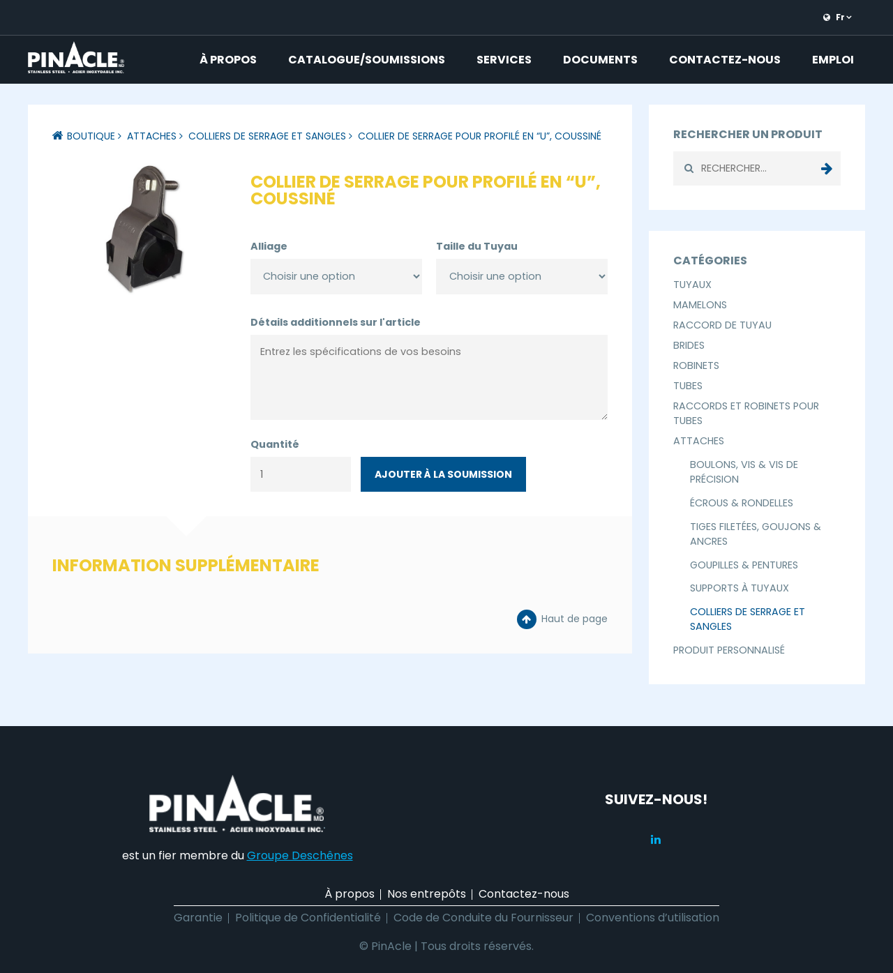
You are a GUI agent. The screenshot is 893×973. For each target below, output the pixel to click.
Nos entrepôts (426, 894)
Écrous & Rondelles (741, 503)
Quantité (274, 444)
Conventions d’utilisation (652, 918)
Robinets (696, 365)
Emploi (833, 60)
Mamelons (700, 305)
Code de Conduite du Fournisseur (483, 918)
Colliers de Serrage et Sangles (267, 136)
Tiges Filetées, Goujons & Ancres (755, 534)
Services (504, 60)
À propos (228, 60)
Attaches (152, 136)
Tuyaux (692, 285)
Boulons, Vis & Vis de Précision (744, 472)
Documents (600, 60)
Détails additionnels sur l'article (335, 322)
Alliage (268, 246)
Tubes (688, 386)
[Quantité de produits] (300, 474)
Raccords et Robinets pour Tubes (746, 413)
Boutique (91, 136)
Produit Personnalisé (729, 650)
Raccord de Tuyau (722, 325)
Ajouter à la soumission (443, 474)
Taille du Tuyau (477, 246)
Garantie (198, 918)
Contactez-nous (725, 60)
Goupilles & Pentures (744, 565)
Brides (689, 345)
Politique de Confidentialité (308, 918)
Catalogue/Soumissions (366, 60)
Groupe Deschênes (300, 855)
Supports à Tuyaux (739, 588)
